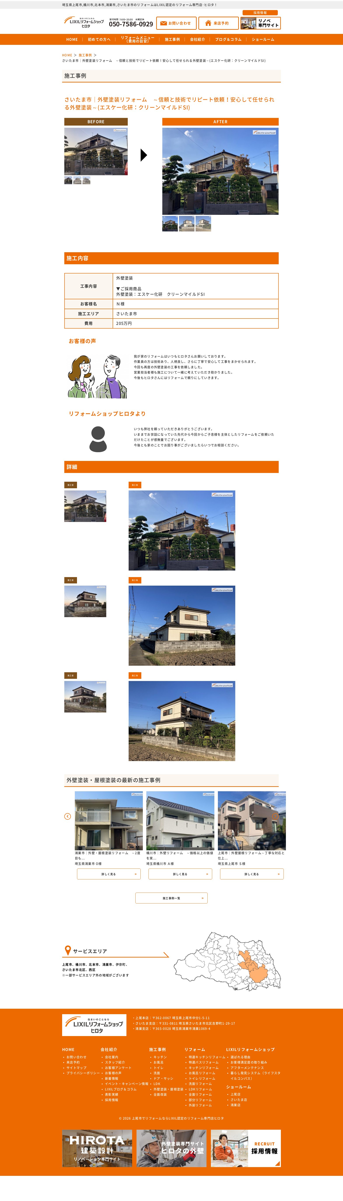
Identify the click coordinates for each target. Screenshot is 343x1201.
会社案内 (111, 1057)
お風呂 (159, 1062)
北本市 (94, 964)
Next (241, 165)
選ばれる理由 (241, 1057)
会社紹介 (197, 39)
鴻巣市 (107, 964)
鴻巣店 (236, 1104)
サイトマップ (76, 1067)
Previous (199, 165)
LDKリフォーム (200, 1089)
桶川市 (80, 964)
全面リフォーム (200, 1094)
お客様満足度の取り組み (249, 1062)
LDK (157, 1083)
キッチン (160, 1057)
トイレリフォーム (202, 1078)
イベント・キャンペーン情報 (127, 1083)
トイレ (159, 1067)
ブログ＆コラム (228, 39)
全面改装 (160, 1094)
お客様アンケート (118, 1067)
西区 (92, 969)
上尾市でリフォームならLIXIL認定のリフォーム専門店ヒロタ (178, 1118)
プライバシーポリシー (83, 1073)
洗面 (157, 1073)
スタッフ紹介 (115, 1062)
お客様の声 (113, 1073)
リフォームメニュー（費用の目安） (138, 39)
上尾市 (67, 964)
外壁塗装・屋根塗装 (169, 1089)
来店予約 (73, 1062)
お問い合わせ (76, 1057)
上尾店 (236, 1094)
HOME (72, 39)
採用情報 (260, 12)
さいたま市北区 (74, 969)
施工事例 (172, 39)
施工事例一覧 (171, 898)
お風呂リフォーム (202, 1073)
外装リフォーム (200, 1105)
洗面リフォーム (200, 1083)
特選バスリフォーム (204, 1062)
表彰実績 (111, 1094)
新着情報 (111, 1078)
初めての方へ (99, 39)
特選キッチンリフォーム (207, 1057)
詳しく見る (109, 874)
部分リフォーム (200, 1099)
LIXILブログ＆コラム (121, 1089)
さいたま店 (239, 1099)
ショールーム (263, 39)
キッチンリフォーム (204, 1067)
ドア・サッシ (164, 1078)
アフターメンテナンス (247, 1067)
